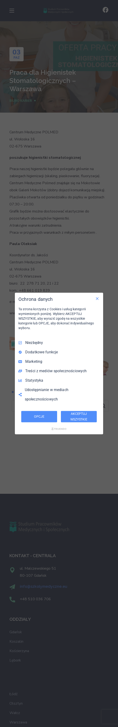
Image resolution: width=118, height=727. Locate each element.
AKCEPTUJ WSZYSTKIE (78, 416)
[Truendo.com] (59, 429)
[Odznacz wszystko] (97, 299)
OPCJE (39, 416)
